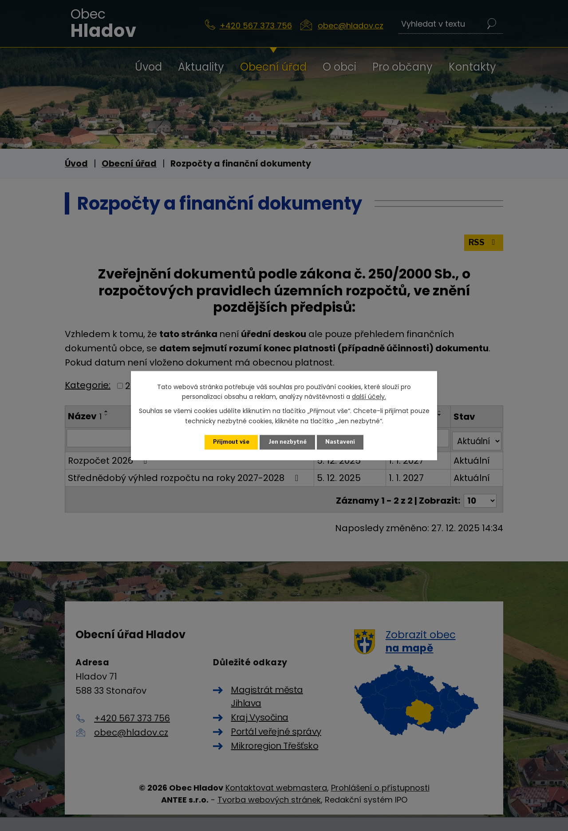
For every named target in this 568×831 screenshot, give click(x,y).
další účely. (369, 396)
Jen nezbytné (287, 441)
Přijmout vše (230, 441)
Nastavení (341, 441)
